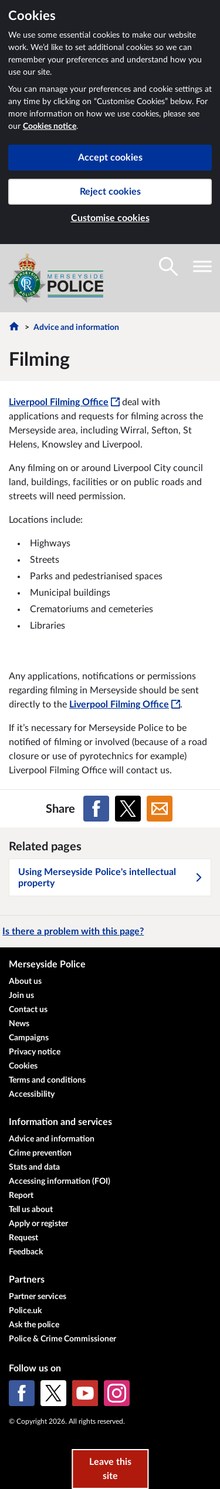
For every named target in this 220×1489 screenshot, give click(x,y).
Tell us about (31, 1210)
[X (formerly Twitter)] (53, 1393)
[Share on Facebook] (96, 809)
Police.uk (25, 1311)
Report (21, 1195)
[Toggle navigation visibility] (202, 266)
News (19, 1024)
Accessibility (32, 1094)
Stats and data (34, 1167)
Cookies (23, 1066)
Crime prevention (40, 1153)
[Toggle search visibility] (168, 266)
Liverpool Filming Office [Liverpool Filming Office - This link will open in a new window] (64, 402)
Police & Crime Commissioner (62, 1339)
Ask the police (34, 1325)
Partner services (37, 1297)
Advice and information (76, 327)
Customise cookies (110, 218)
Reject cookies (110, 191)
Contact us (28, 1010)
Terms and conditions (47, 1080)
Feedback (26, 1252)
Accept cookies (110, 157)
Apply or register (38, 1224)
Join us (21, 995)
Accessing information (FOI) (59, 1181)
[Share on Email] (159, 809)
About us (25, 981)
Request (23, 1238)
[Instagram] (117, 1393)
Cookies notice (49, 126)
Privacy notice (34, 1052)
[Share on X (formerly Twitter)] (128, 809)
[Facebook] (22, 1393)
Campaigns (29, 1038)
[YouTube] (85, 1393)
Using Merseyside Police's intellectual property (110, 877)
